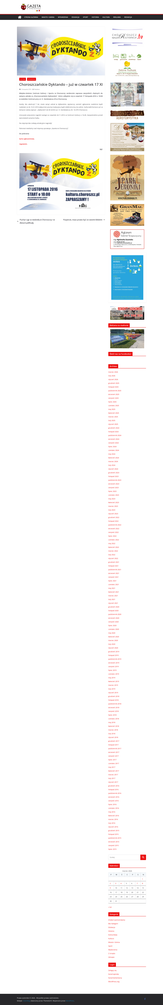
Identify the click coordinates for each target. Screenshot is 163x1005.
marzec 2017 (113, 775)
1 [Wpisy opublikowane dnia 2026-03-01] (142, 879)
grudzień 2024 (113, 428)
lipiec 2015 (112, 849)
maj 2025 (111, 409)
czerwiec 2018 (113, 719)
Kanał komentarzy (115, 978)
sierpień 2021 (113, 577)
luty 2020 (111, 644)
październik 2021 (114, 569)
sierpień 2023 (113, 487)
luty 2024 (111, 465)
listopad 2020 (113, 610)
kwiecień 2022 (113, 547)
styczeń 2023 (113, 514)
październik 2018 (114, 704)
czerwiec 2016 (113, 808)
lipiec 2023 (112, 491)
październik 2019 (114, 659)
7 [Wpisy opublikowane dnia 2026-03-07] (137, 883)
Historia (95, 17)
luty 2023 (111, 510)
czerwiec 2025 (113, 405)
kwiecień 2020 (113, 637)
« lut (110, 907)
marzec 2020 (113, 640)
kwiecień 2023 (113, 502)
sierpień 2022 (113, 532)
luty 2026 (111, 376)
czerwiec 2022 (113, 540)
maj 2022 (111, 543)
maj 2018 (111, 722)
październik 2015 (114, 838)
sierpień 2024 (113, 443)
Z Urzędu (111, 953)
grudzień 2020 (113, 607)
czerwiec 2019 (113, 674)
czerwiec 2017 (113, 763)
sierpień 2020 (113, 622)
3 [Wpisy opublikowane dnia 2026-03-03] (115, 883)
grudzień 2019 (113, 651)
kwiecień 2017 (113, 771)
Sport (85, 17)
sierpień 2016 (113, 801)
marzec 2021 (113, 596)
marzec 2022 (113, 551)
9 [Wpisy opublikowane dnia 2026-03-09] (110, 888)
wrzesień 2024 (113, 439)
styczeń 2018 (113, 737)
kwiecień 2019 (113, 681)
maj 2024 (111, 454)
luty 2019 (111, 689)
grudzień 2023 (113, 473)
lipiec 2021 (112, 581)
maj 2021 (111, 588)
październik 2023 (114, 480)
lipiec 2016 (112, 804)
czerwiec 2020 (113, 629)
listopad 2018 (113, 700)
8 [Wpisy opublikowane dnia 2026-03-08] (142, 883)
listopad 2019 (113, 655)
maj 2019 (111, 678)
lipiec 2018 (112, 715)
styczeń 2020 (113, 648)
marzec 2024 (113, 461)
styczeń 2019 (113, 693)
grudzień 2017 (113, 741)
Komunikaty (112, 935)
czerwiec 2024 (113, 450)
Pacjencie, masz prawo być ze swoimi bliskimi (84, 219)
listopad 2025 (113, 387)
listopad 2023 (113, 476)
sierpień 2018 (113, 711)
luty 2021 (111, 599)
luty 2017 (111, 778)
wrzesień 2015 (113, 842)
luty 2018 (111, 734)
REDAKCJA (128, 17)
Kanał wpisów (113, 974)
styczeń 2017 (113, 782)
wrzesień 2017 (113, 752)
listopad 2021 (113, 566)
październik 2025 (114, 391)
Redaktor (37, 89)
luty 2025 (111, 420)
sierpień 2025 (113, 398)
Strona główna (31, 17)
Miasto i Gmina (48, 17)
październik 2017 (114, 748)
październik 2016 (114, 793)
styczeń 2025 (113, 424)
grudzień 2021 (113, 562)
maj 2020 (111, 633)
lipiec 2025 (112, 402)
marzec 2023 (113, 506)
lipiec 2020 (112, 625)
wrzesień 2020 (113, 618)
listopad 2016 (113, 789)
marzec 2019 (113, 685)
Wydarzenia (63, 17)
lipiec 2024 (112, 446)
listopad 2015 (113, 834)
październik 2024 (114, 435)
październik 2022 (114, 525)
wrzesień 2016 (113, 797)
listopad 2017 (113, 745)
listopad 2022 (113, 521)
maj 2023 (111, 499)
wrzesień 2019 (113, 663)
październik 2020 (114, 614)
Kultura (106, 17)
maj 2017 (111, 767)
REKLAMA (117, 17)
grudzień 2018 (113, 696)
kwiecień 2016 (113, 816)
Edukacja (75, 17)
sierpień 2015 (113, 845)
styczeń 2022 (113, 558)
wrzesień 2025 (113, 394)
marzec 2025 (113, 417)
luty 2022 (111, 555)
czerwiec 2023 (113, 495)
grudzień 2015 (113, 830)
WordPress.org (113, 981)
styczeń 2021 (113, 603)
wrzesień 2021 (113, 573)
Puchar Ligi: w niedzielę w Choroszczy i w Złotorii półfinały (36, 221)
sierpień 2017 (113, 756)
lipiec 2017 (112, 760)
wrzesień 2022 (113, 528)
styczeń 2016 (113, 827)
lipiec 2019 (112, 670)
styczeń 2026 (113, 379)
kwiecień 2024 (113, 458)
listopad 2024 (113, 432)
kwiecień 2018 (113, 726)
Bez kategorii (113, 924)
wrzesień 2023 (113, 484)
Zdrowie (111, 957)
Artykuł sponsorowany (116, 920)
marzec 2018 (113, 730)
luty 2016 (111, 823)
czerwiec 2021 (113, 584)
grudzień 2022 (113, 517)
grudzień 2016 (113, 786)
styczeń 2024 (113, 469)
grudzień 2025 (113, 383)
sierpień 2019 (113, 666)
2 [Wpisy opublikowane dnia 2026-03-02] (110, 883)
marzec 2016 (113, 819)
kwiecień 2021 (113, 592)
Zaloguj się (112, 970)
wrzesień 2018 (113, 707)
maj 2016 (111, 812)
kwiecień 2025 (113, 413)
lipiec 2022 (112, 536)
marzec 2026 (113, 372)
